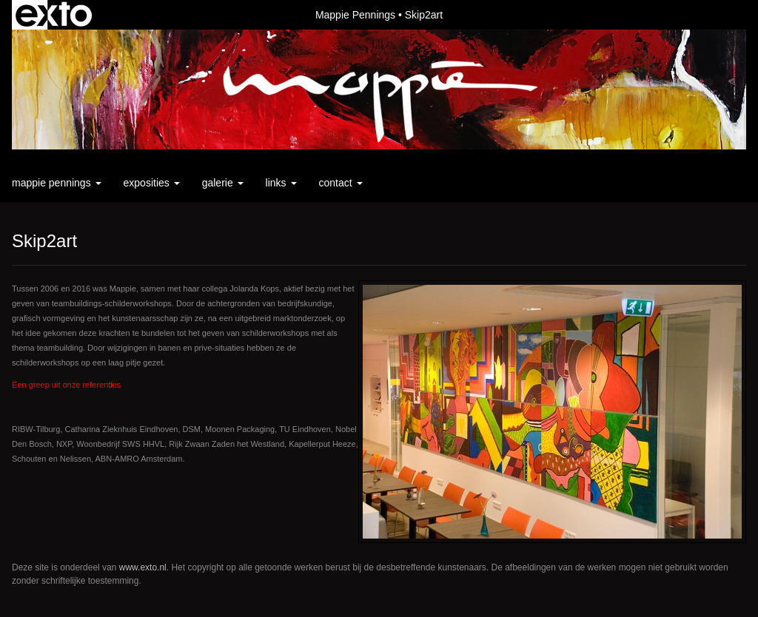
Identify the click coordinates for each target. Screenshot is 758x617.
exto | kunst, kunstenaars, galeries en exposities (53, 15)
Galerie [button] (223, 183)
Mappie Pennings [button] (56, 183)
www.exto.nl (143, 567)
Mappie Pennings (355, 15)
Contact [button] (341, 183)
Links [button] (281, 183)
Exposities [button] (152, 183)
